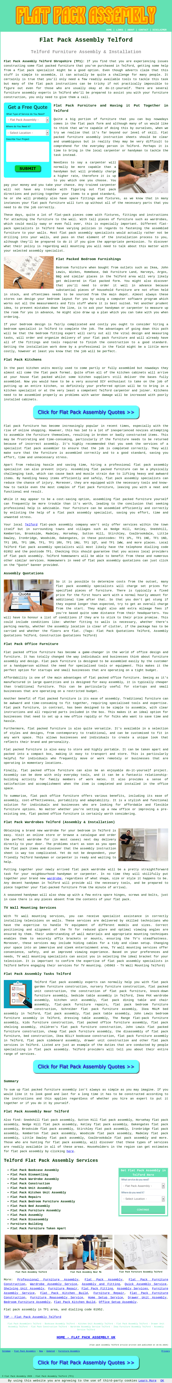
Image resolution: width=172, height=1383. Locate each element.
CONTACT (143, 30)
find (16, 1120)
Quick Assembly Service (145, 1284)
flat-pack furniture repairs (80, 1004)
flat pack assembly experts (73, 982)
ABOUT (131, 30)
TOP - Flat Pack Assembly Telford (32, 1317)
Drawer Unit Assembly (147, 1297)
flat (25, 1089)
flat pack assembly (26, 556)
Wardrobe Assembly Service (53, 1284)
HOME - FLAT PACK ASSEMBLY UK (86, 1337)
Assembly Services (132, 1288)
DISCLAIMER (160, 30)
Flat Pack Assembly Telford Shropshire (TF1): (44, 61)
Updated (50, 1351)
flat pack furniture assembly (143, 1036)
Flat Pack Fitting (97, 1288)
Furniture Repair (63, 1288)
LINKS (119, 30)
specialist (27, 329)
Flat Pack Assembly (103, 1279)
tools (126, 79)
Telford (31, 524)
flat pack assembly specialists (46, 547)
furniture (108, 119)
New (41, 1351)
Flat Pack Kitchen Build (64, 1293)
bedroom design (32, 324)
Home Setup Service (105, 1297)
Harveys (147, 272)
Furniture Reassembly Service (56, 1297)
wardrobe (34, 839)
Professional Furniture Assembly (47, 1279)
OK (162, 1380)
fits (71, 303)
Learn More (147, 1380)
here (70, 1151)
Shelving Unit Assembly (24, 1288)
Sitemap (6, 1351)
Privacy (166, 1351)
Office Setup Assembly (118, 1302)
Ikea (153, 267)
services (27, 1054)
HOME (109, 30)
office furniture (40, 652)
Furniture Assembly (69, 1351)
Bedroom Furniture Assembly (27, 1302)
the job (30, 207)
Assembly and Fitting (101, 1284)
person (112, 146)
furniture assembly (83, 137)
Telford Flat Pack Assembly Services (51, 1160)
